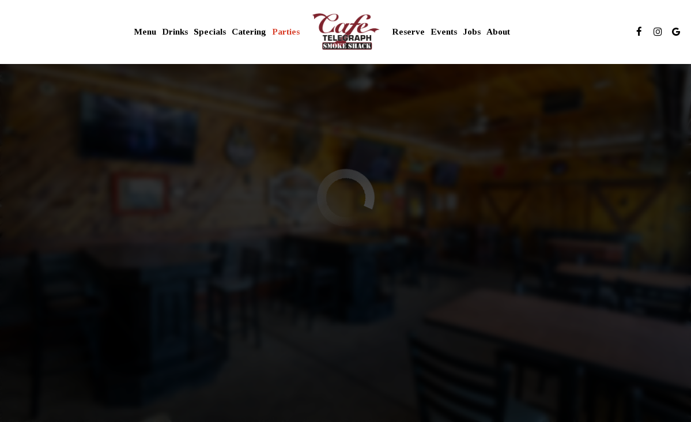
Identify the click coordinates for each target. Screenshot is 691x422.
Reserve (408, 31)
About (498, 31)
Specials (210, 31)
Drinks (175, 31)
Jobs (472, 31)
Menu (145, 31)
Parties (286, 31)
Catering (249, 31)
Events (444, 31)
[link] (345, 32)
